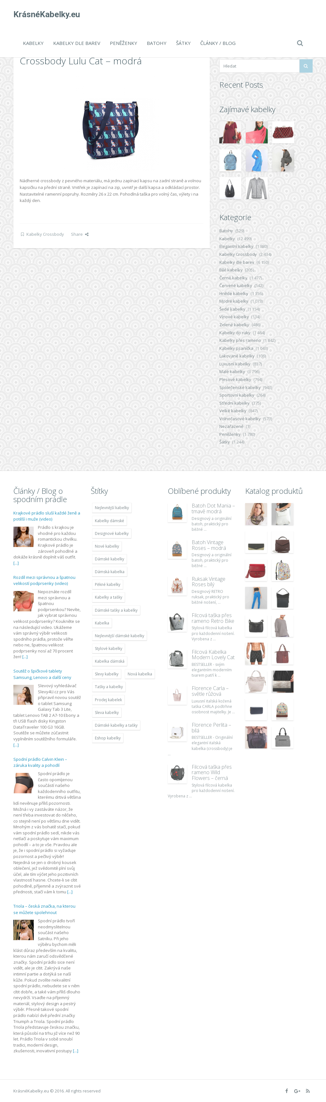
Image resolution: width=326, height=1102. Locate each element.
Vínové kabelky (234, 317)
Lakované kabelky (237, 356)
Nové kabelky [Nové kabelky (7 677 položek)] (107, 546)
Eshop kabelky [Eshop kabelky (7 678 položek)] (108, 738)
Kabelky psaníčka (236, 348)
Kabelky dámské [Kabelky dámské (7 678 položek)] (109, 520)
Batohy (157, 43)
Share (80, 234)
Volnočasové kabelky (240, 418)
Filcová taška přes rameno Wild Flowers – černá (212, 772)
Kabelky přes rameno (240, 340)
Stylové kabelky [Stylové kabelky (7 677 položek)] (108, 648)
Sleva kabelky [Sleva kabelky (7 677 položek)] (107, 712)
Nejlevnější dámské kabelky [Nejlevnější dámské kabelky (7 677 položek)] (119, 635)
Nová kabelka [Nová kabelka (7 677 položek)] (140, 674)
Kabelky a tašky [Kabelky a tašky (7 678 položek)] (108, 597)
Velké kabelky (232, 411)
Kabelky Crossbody (45, 234)
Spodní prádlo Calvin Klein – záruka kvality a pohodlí (40, 762)
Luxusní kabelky (235, 364)
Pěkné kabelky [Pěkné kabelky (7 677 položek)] (107, 584)
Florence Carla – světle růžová (210, 691)
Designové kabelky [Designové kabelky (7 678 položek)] (112, 533)
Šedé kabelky (232, 309)
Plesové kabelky (235, 379)
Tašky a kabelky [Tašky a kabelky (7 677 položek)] (109, 686)
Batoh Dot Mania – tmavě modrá (213, 508)
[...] (16, 563)
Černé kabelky (233, 278)
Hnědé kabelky (233, 293)
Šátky (183, 43)
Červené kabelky (235, 285)
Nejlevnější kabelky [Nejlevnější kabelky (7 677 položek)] (112, 507)
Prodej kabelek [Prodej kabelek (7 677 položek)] (108, 699)
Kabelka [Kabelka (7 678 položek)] (102, 623)
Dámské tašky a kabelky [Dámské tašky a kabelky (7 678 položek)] (116, 610)
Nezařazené (231, 426)
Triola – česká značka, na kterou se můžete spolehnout (44, 909)
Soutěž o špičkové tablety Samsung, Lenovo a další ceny (42, 674)
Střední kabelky (234, 403)
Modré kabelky (233, 301)
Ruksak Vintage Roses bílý (208, 581)
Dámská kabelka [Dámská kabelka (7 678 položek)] (109, 571)
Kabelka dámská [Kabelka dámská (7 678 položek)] (109, 661)
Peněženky (123, 43)
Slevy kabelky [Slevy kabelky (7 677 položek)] (106, 674)
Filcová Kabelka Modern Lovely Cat (213, 654)
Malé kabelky (232, 371)
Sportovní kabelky (236, 395)
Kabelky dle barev (76, 43)
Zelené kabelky (234, 325)
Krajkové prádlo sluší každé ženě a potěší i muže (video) (46, 516)
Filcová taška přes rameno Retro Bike (213, 618)
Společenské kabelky (240, 387)
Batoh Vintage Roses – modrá (209, 545)
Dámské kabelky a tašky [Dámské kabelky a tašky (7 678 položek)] (116, 725)
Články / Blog (218, 43)
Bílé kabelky (231, 270)
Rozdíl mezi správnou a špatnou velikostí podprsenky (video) (44, 580)
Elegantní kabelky (236, 246)
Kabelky (33, 43)
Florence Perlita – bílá (211, 727)
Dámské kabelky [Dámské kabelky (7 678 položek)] (109, 559)
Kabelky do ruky (235, 332)
